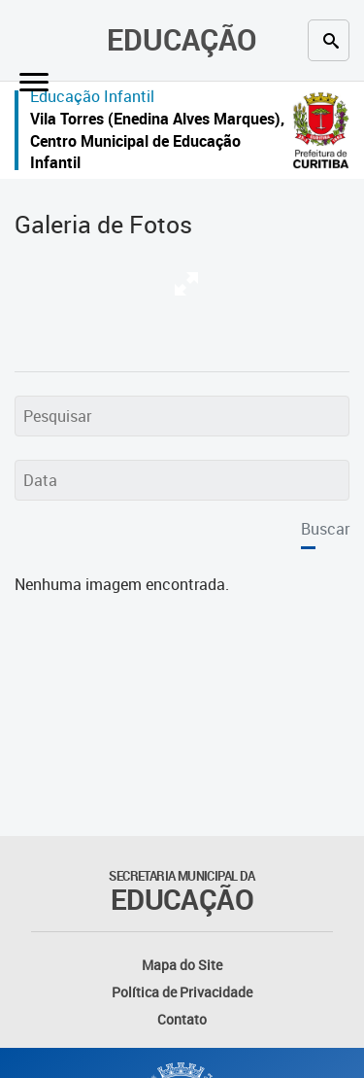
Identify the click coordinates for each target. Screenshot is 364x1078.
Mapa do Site (182, 965)
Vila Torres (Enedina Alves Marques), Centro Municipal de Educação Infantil (157, 140)
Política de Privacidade (182, 992)
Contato (182, 1019)
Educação (182, 39)
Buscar (325, 528)
